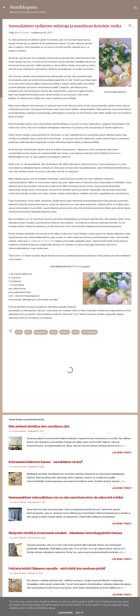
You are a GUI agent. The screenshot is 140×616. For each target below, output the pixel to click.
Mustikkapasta (23, 7)
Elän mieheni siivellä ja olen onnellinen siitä (39, 426)
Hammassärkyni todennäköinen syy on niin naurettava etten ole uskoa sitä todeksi (66, 497)
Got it (79, 612)
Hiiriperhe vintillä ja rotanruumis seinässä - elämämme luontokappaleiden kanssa (65, 533)
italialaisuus (41, 332)
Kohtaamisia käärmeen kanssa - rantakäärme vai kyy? (46, 462)
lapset (53, 332)
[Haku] (136, 8)
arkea (19, 332)
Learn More (65, 612)
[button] (129, 26)
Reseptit (65, 332)
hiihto (28, 332)
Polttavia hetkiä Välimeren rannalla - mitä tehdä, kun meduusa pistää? (57, 568)
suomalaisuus (89, 332)
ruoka (75, 332)
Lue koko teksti (121, 452)
